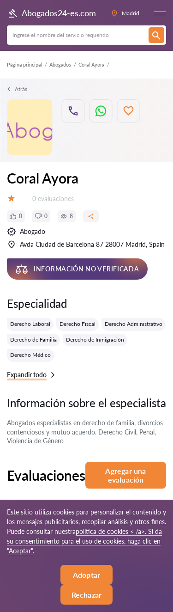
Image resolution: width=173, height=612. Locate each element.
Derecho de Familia (33, 339)
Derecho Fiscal (77, 323)
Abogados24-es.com (51, 13)
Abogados (60, 64)
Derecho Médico (30, 354)
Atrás (17, 89)
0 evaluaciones (53, 198)
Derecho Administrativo (133, 323)
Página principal (24, 64)
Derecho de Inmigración (95, 339)
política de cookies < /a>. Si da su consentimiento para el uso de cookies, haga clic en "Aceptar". (84, 541)
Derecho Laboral (30, 323)
